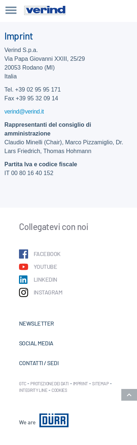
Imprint (80, 383)
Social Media (36, 343)
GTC (22, 383)
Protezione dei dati (49, 383)
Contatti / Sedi (38, 362)
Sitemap (100, 383)
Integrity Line (33, 390)
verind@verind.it (24, 111)
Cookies (59, 390)
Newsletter (36, 323)
